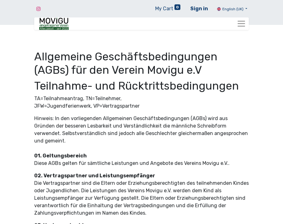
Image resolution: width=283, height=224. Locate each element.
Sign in (199, 9)
